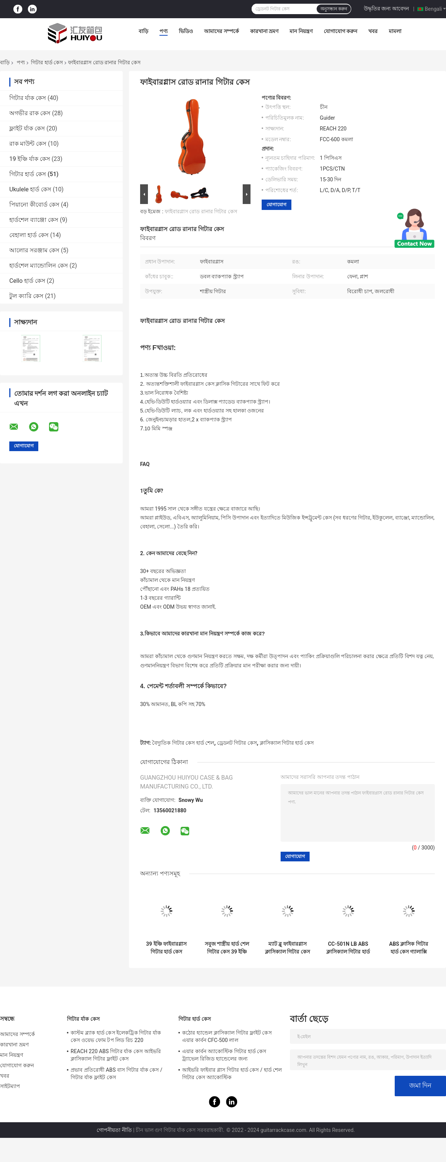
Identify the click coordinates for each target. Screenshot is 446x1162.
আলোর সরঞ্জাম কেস (34, 250)
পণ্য (163, 31)
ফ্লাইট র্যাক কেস (27, 128)
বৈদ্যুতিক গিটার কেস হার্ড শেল (183, 743)
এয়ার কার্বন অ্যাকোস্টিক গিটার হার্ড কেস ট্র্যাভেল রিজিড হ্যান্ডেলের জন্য (224, 1055)
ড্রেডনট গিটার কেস (237, 743)
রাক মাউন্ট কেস (27, 143)
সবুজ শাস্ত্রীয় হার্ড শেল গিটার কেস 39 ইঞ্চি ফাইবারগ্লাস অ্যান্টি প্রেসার (227, 948)
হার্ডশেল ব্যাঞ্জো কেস (33, 219)
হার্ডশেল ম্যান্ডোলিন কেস (38, 265)
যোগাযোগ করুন (340, 31)
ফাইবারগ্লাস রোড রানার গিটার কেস (201, 211)
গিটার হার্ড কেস (47, 62)
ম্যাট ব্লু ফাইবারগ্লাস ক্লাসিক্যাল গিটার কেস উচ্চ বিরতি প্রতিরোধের (287, 948)
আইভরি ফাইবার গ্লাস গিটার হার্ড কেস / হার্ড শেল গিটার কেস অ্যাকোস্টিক (232, 1073)
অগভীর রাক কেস (30, 113)
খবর (373, 31)
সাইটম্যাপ (10, 1086)
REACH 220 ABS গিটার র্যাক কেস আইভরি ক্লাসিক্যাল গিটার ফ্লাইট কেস (116, 1055)
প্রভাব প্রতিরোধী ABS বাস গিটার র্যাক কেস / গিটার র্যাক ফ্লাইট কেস (116, 1073)
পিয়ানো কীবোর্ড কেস (34, 204)
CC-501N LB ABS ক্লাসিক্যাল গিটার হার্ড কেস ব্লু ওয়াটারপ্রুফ (348, 948)
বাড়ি (143, 31)
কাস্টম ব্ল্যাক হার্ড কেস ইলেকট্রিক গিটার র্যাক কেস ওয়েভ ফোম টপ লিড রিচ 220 (116, 1036)
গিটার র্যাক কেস (27, 97)
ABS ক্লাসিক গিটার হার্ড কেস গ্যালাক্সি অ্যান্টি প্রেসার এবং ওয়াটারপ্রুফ (408, 948)
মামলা (395, 31)
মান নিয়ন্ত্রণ (301, 31)
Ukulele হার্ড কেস (30, 189)
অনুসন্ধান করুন (333, 9)
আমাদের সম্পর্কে (221, 31)
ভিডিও (186, 31)
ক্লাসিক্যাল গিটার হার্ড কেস (287, 743)
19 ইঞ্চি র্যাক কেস (29, 158)
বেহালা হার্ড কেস (29, 235)
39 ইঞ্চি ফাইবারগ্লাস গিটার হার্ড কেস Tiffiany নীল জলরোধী (166, 948)
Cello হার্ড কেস (27, 280)
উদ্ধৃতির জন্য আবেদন (386, 9)
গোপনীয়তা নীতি (114, 1130)
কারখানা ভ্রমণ (264, 31)
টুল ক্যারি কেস (26, 296)
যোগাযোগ (276, 204)
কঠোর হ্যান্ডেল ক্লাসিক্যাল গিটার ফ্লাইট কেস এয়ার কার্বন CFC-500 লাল (227, 1036)
